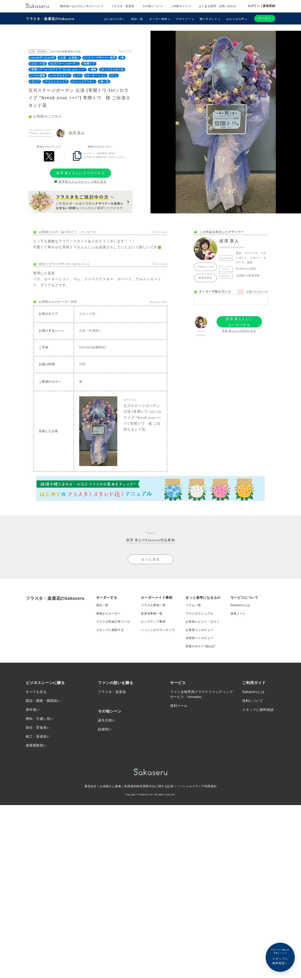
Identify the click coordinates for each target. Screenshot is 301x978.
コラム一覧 (193, 605)
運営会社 (90, 787)
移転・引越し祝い (40, 719)
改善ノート (238, 614)
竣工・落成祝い (38, 737)
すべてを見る (36, 692)
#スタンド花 (37, 63)
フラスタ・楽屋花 (122, 6)
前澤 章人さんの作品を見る (239, 330)
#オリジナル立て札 (112, 69)
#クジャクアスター (83, 81)
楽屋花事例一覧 (152, 614)
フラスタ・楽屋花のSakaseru (50, 19)
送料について (252, 701)
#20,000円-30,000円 (42, 57)
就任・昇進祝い (38, 728)
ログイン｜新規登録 (261, 5)
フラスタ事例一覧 (153, 605)
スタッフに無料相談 (258, 710)
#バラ (77, 75)
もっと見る (150, 559)
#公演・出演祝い (69, 57)
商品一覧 (137, 19)
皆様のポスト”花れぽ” (201, 647)
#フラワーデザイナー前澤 (99, 57)
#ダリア (35, 81)
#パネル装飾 (37, 75)
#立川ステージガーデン (63, 63)
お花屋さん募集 (110, 787)
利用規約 (130, 787)
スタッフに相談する (110, 630)
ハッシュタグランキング (158, 630)
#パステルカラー (59, 75)
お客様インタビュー (199, 630)
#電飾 (92, 69)
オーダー (264, 18)
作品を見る (205, 277)
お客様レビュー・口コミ (203, 622)
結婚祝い (105, 730)
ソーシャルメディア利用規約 (197, 787)
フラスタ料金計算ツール (113, 622)
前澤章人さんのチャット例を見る (80, 182)
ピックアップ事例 (153, 622)
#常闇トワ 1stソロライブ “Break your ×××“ (57, 69)
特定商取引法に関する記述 (155, 787)
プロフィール (205, 266)
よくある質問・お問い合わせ (217, 6)
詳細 (77, 51)
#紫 (122, 57)
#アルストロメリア (55, 81)
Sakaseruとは (240, 605)
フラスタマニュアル (199, 614)
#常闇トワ (89, 63)
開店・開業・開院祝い (43, 701)
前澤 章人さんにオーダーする (80, 173)
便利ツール (179, 706)
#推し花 (104, 81)
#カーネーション (95, 75)
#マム (113, 75)
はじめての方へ (114, 19)
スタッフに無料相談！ (280, 956)
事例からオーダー (108, 614)
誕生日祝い (106, 721)
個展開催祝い (36, 746)
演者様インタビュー (199, 638)
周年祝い (33, 710)
